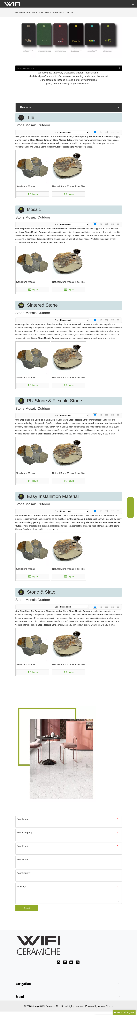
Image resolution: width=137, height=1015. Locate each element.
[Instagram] (77, 962)
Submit (27, 908)
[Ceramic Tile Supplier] (55, 754)
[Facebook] (58, 962)
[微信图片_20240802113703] (68, 37)
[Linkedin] (65, 962)
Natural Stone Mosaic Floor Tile (68, 186)
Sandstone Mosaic (26, 186)
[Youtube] (71, 962)
